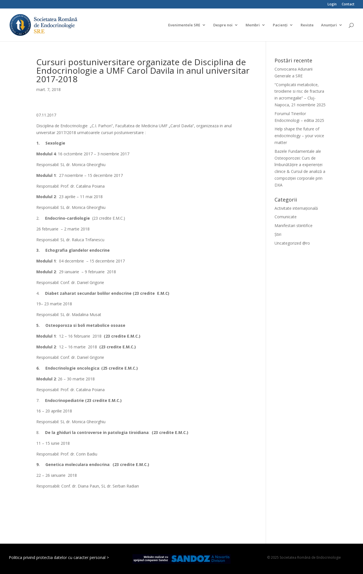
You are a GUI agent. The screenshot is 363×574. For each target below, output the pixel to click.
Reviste (307, 25)
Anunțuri (329, 25)
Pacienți (280, 25)
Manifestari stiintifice (294, 225)
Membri (253, 25)
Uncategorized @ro (292, 243)
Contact (348, 5)
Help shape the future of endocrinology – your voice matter (299, 135)
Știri (278, 234)
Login (332, 5)
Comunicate (286, 216)
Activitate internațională (296, 208)
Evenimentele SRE (184, 25)
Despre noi (223, 25)
